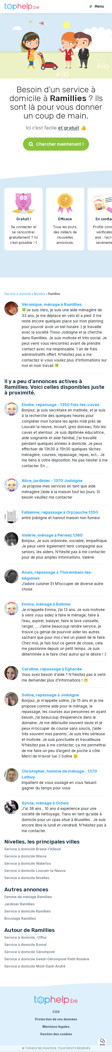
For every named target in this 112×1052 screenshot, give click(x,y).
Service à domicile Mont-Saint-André (34, 966)
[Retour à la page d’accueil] (21, 6)
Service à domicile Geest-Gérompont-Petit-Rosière (46, 959)
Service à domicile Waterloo (27, 863)
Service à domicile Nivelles (26, 878)
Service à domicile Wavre (25, 856)
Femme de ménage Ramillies (28, 897)
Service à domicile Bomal (25, 944)
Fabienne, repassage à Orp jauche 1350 (60, 512)
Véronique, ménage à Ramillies (52, 304)
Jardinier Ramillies (19, 904)
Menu (96, 6)
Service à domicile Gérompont (29, 952)
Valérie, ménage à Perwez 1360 (52, 535)
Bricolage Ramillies (20, 918)
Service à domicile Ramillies (27, 911)
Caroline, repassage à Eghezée (52, 669)
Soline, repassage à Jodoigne (50, 695)
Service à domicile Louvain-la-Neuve (35, 870)
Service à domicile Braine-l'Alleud (32, 849)
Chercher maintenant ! (56, 144)
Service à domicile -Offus (25, 937)
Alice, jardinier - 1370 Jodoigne (52, 480)
